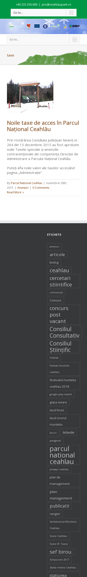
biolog (54, 262)
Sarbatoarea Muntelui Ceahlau (63, 525)
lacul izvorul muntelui (58, 421)
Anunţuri (23, 188)
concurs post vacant (59, 315)
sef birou (60, 551)
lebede (68, 432)
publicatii (59, 506)
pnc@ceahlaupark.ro (56, 4)
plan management (61, 494)
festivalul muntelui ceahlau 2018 (63, 383)
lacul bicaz (57, 410)
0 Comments (40, 188)
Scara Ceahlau (58, 536)
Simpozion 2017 (59, 559)
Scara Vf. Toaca (59, 544)
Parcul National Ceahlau (26, 183)
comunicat (56, 292)
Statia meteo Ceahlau (63, 567)
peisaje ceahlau (59, 469)
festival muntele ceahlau (59, 369)
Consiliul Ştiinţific (60, 346)
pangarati (55, 440)
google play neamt (61, 394)
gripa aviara (58, 402)
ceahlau (59, 270)
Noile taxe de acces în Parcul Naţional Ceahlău (43, 126)
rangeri (55, 514)
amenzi (54, 246)
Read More (14, 192)
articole (57, 254)
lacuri (53, 432)
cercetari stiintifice (61, 281)
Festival (54, 357)
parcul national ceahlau (62, 455)
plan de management (60, 480)
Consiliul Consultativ (64, 332)
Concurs (55, 300)
